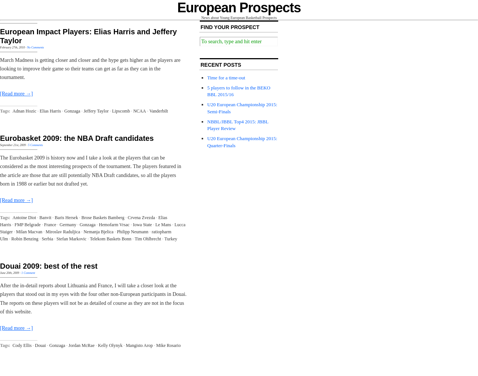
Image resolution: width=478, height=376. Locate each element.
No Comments (35, 47)
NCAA (139, 111)
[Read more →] (16, 94)
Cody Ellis (22, 345)
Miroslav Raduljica (63, 231)
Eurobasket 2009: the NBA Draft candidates (77, 138)
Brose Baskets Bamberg (102, 217)
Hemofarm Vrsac (114, 224)
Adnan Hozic (25, 111)
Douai (40, 345)
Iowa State (142, 224)
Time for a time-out (226, 77)
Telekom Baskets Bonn (110, 238)
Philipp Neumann (132, 231)
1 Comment (28, 273)
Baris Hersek (66, 217)
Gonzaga (72, 111)
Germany (68, 224)
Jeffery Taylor (96, 111)
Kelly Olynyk (110, 345)
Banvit (46, 217)
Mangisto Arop (139, 345)
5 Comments (35, 145)
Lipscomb (121, 111)
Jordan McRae (82, 345)
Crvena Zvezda (141, 217)
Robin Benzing (24, 238)
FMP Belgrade (28, 224)
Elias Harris (50, 111)
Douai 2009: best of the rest (48, 266)
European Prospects (239, 7)
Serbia (47, 238)
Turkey (170, 238)
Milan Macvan (29, 231)
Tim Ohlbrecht (148, 238)
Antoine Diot (24, 217)
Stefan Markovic (71, 238)
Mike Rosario (168, 345)
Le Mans (163, 224)
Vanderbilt (158, 111)
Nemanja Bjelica (99, 231)
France (50, 224)
